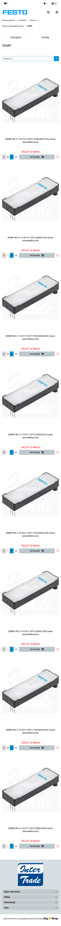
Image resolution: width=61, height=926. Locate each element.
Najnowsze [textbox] (8, 59)
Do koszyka (37, 157)
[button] (54, 3)
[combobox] (30, 58)
